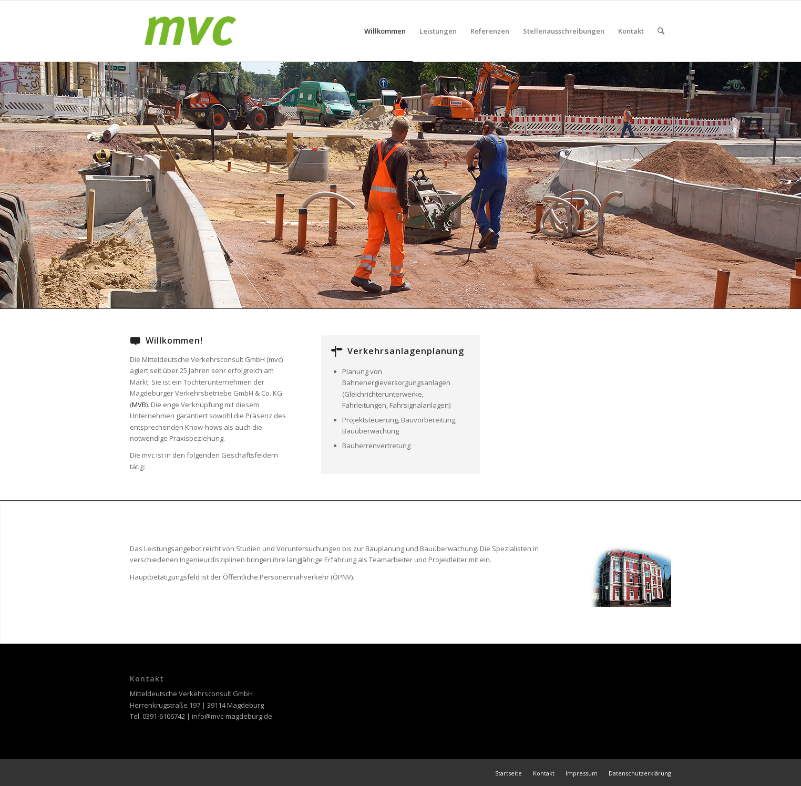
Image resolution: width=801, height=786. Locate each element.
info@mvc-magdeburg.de (232, 716)
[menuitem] (385, 31)
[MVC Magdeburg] (191, 31)
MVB (139, 404)
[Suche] (661, 31)
